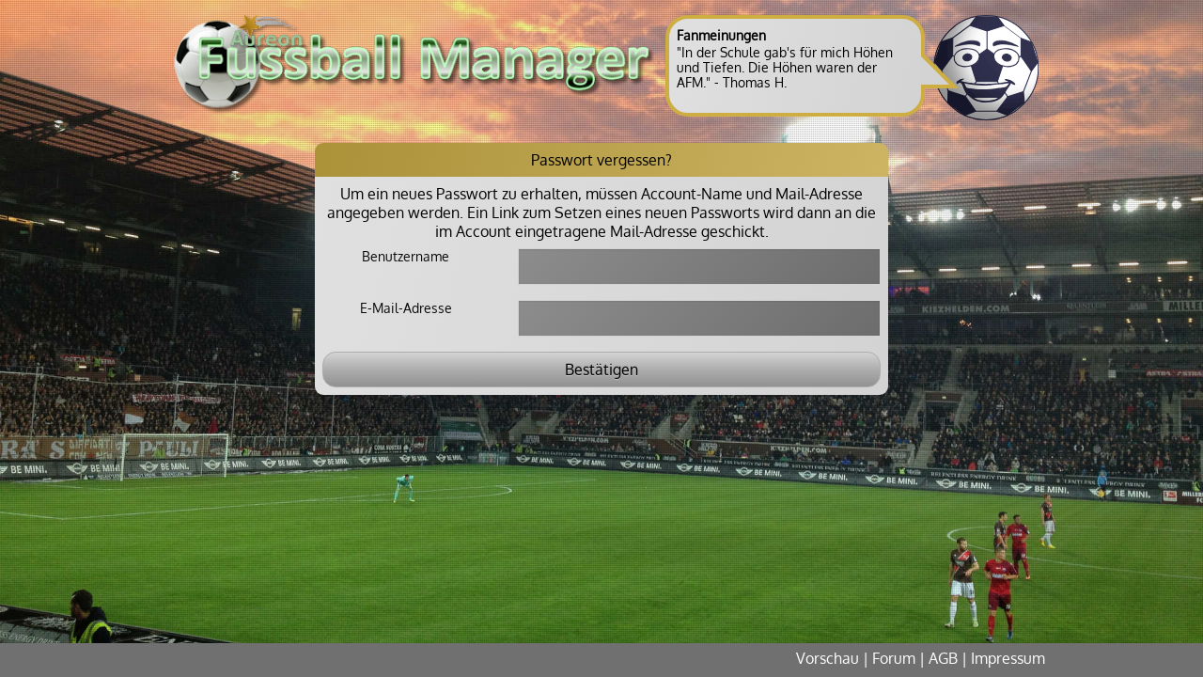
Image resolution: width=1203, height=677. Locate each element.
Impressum (1008, 658)
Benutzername (405, 256)
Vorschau (827, 658)
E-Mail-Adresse (406, 308)
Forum (893, 658)
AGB (943, 658)
